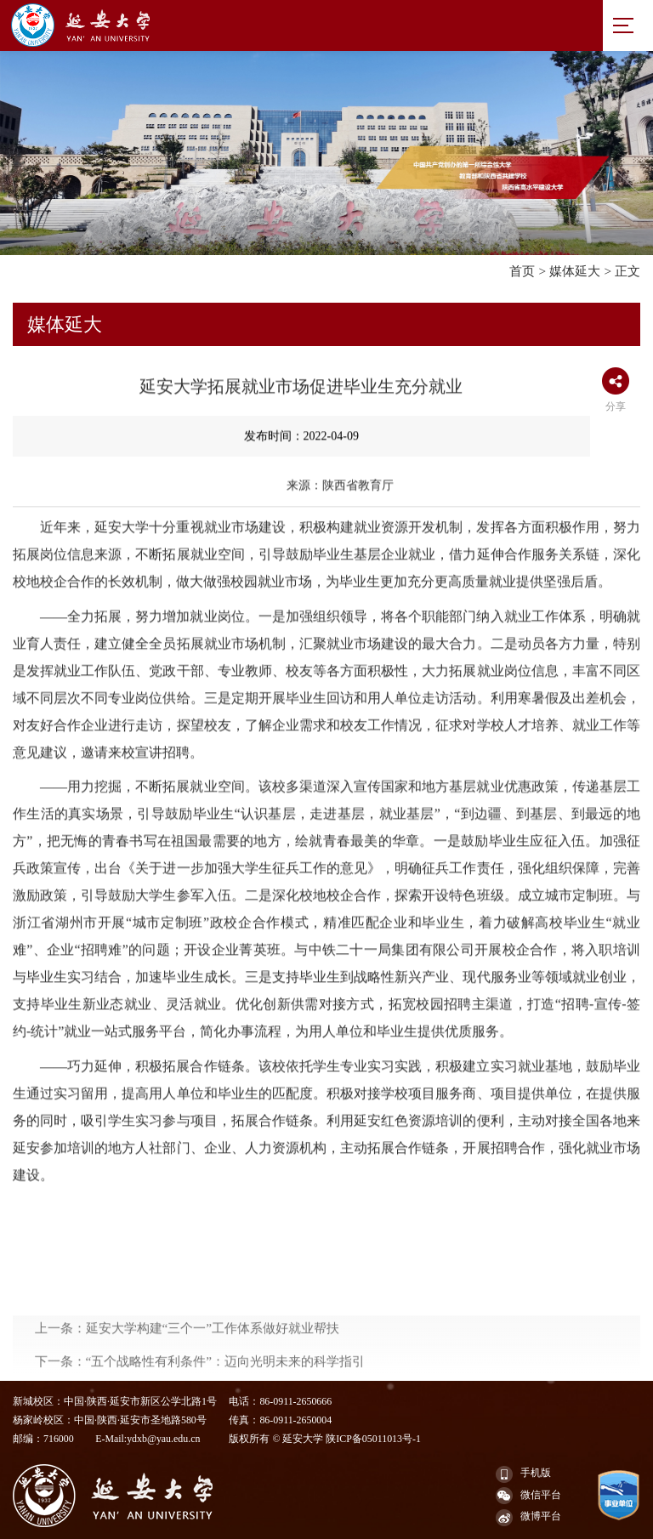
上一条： (187, 1362)
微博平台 (528, 1517)
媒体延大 (574, 271)
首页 (522, 271)
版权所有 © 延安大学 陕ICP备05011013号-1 (324, 1439)
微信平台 (528, 1495)
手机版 (523, 1474)
